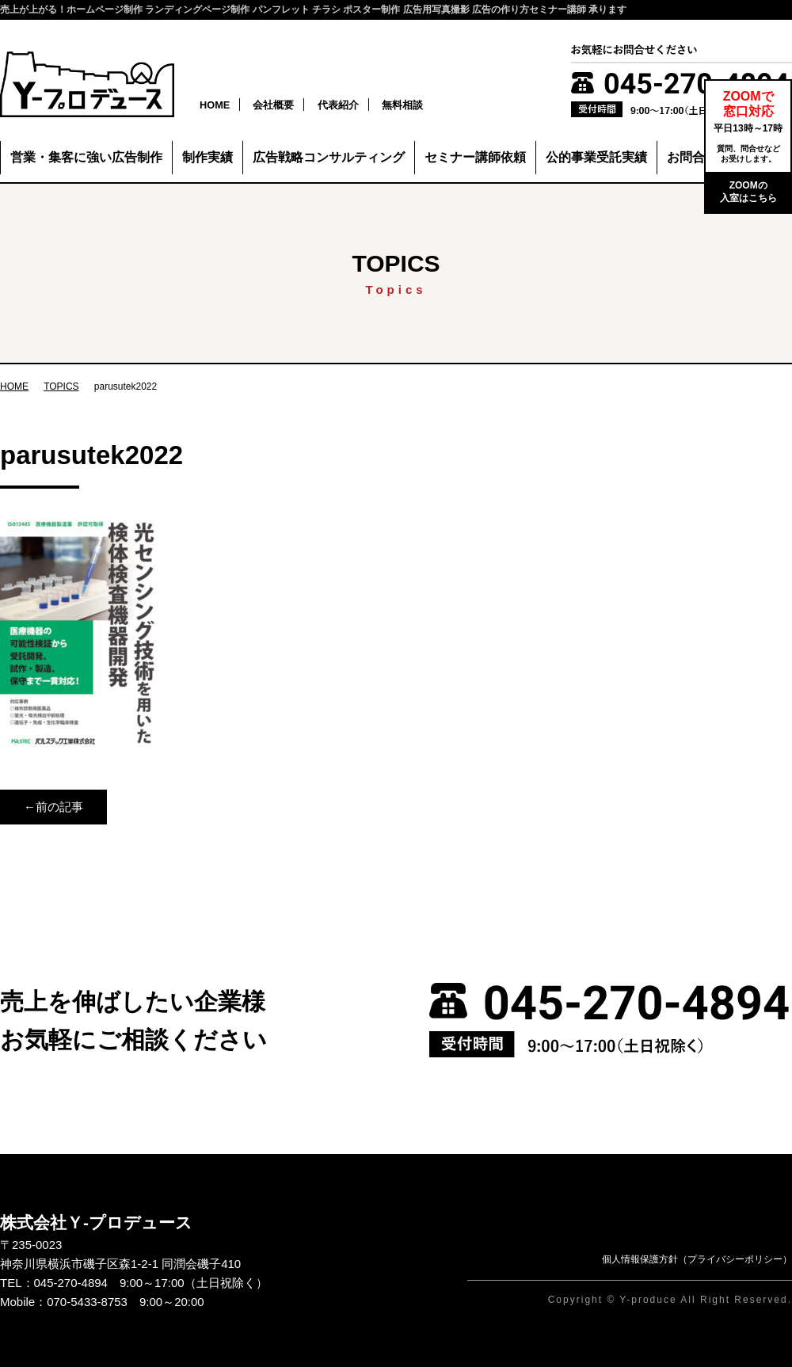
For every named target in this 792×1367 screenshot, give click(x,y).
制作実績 (207, 157)
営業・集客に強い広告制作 (86, 157)
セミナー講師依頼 (475, 157)
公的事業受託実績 (596, 157)
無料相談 (402, 105)
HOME (215, 105)
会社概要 (273, 105)
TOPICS (61, 386)
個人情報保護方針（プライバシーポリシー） (697, 1259)
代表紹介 (338, 105)
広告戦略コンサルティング (329, 157)
